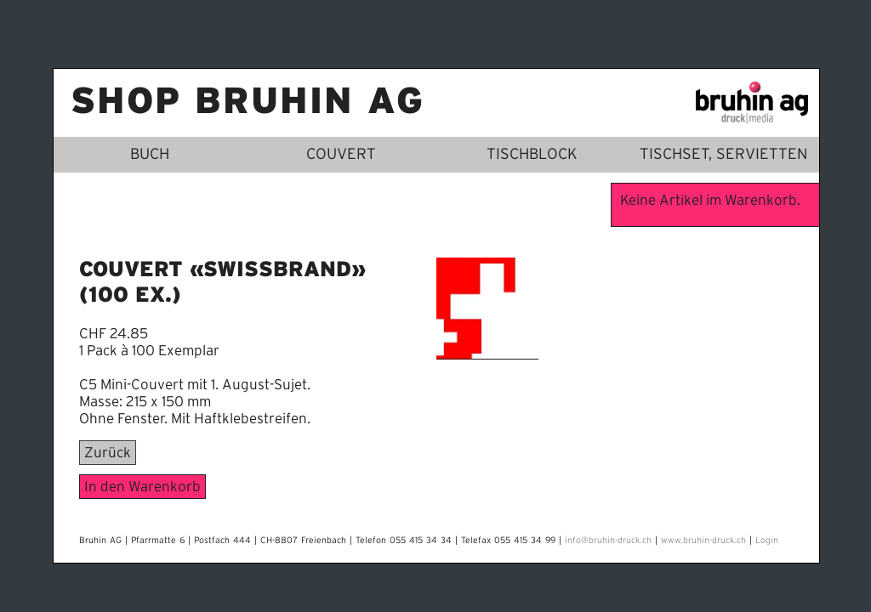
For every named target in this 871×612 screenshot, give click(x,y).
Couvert (341, 154)
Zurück (107, 452)
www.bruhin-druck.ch (703, 540)
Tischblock (532, 154)
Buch (149, 154)
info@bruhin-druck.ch (608, 540)
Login (766, 540)
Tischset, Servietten (723, 154)
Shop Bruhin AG (247, 102)
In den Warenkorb (142, 486)
